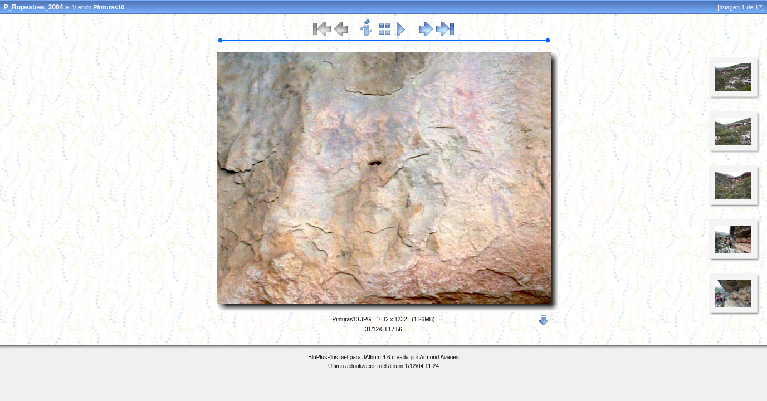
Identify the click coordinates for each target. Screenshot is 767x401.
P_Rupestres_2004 (33, 7)
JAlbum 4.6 (376, 357)
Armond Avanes (438, 357)
